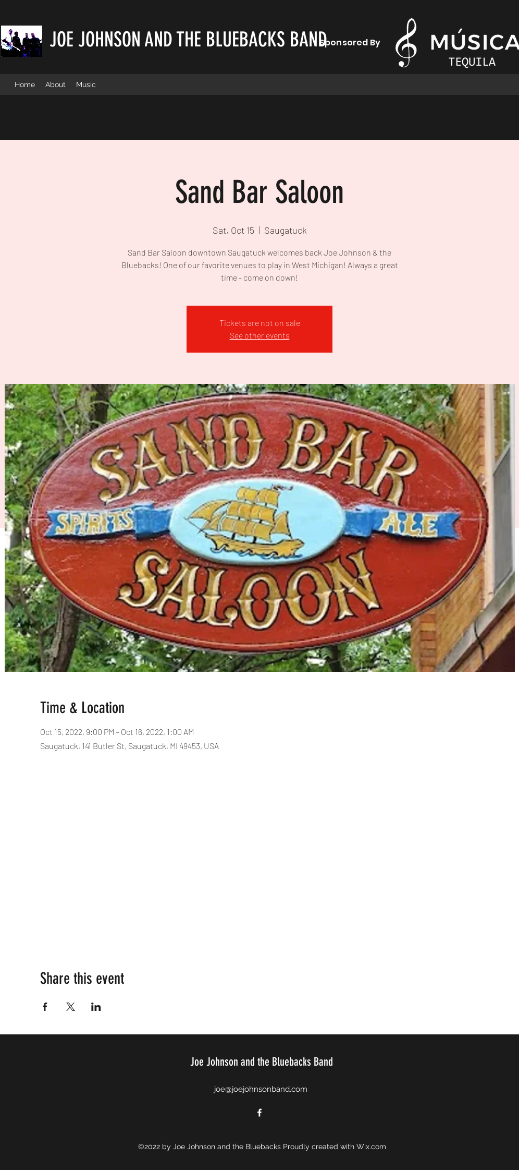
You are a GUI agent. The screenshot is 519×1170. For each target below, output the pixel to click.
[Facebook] (259, 1112)
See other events (260, 335)
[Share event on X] (71, 1007)
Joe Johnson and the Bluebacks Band (261, 1062)
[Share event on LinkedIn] (96, 1007)
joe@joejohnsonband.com (260, 1089)
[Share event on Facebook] (45, 1007)
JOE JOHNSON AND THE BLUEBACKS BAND (188, 40)
